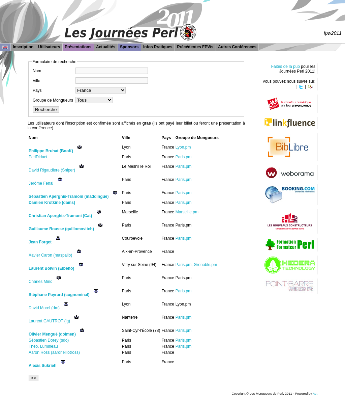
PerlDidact (38, 157)
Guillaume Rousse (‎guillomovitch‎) (61, 229)
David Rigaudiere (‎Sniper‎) (52, 170)
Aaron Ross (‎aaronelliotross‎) (54, 352)
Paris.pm (183, 157)
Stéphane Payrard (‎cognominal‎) (59, 294)
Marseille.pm (187, 212)
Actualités (105, 47)
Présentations (78, 47)
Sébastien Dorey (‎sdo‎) (49, 340)
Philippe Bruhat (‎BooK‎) (51, 151)
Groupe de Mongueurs (53, 100)
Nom (37, 71)
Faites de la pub (285, 66)
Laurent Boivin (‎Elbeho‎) (51, 268)
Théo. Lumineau (43, 346)
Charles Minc (40, 281)
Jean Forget (40, 242)
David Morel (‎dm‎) (44, 308)
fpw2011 (333, 33)
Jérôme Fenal (41, 183)
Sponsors (129, 47)
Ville (36, 80)
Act (315, 393)
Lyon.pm (183, 147)
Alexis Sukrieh (43, 365)
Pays (37, 90)
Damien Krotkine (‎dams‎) (52, 202)
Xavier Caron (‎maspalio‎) (50, 255)
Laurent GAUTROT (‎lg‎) (49, 321)
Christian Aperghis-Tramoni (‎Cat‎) (60, 215)
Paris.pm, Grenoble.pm (196, 264)
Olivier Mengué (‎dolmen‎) (52, 334)
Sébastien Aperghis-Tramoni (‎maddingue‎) (69, 196)
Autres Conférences (237, 47)
